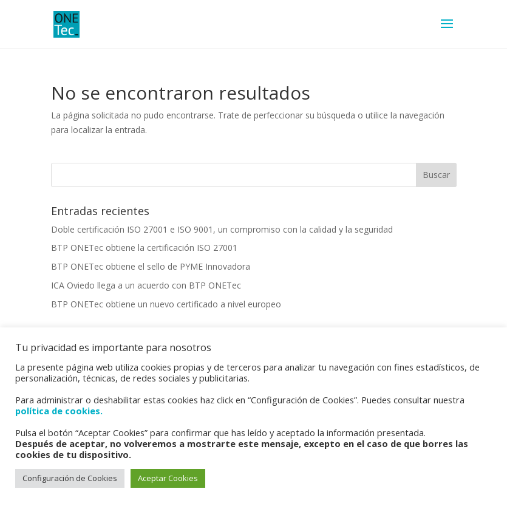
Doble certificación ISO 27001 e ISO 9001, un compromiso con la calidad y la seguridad (222, 229)
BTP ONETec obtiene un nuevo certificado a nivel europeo (166, 304)
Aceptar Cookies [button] (168, 478)
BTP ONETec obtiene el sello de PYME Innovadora (150, 266)
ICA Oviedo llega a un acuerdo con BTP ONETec (146, 285)
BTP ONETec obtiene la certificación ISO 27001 (144, 247)
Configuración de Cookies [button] (69, 478)
